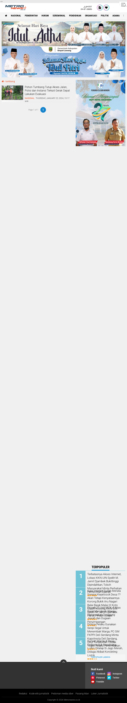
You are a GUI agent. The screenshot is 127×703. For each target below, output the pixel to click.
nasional (16, 15)
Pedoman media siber (62, 693)
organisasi (91, 15)
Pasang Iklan (82, 693)
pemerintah (31, 15)
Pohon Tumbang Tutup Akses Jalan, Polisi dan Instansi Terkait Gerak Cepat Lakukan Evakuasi (47, 90)
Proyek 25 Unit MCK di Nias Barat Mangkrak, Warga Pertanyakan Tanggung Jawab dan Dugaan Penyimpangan (103, 614)
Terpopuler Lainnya (100, 657)
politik (105, 15)
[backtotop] (63, 662)
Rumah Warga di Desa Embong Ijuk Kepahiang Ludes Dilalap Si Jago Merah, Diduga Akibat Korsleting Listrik (105, 646)
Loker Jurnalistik (99, 693)
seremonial (59, 15)
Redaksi (23, 693)
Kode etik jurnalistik (39, 693)
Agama (116, 15)
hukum (45, 15)
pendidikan (75, 15)
